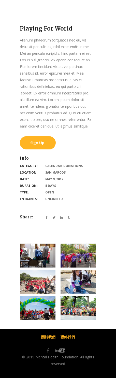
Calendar (53, 166)
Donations (73, 166)
